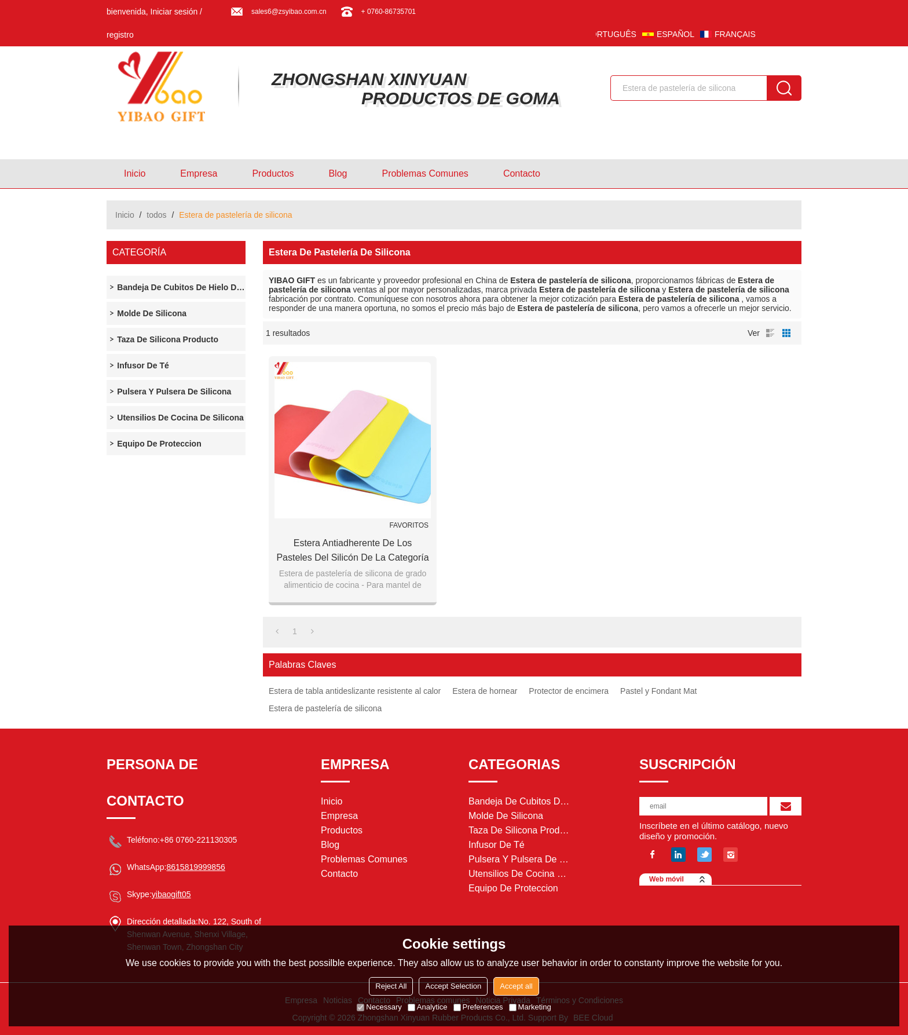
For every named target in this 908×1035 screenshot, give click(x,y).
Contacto (521, 173)
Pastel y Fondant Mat (658, 691)
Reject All (391, 986)
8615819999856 (195, 867)
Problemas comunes (425, 173)
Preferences (478, 1007)
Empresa (198, 173)
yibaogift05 (171, 894)
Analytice (428, 1007)
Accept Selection (453, 986)
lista (770, 333)
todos (156, 215)
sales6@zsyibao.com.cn (289, 12)
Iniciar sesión (174, 11)
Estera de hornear (484, 691)
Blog (337, 173)
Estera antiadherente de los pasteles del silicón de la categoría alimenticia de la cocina (352, 551)
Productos (273, 173)
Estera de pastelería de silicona (325, 708)
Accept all (516, 986)
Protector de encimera (569, 691)
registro (120, 34)
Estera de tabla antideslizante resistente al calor (355, 691)
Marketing (530, 1007)
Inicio (134, 173)
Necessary (379, 1007)
